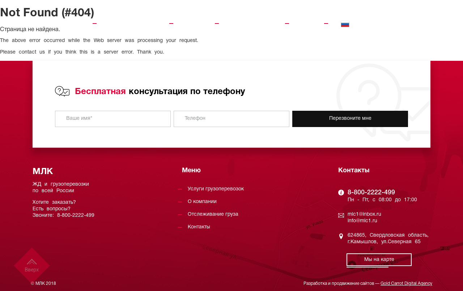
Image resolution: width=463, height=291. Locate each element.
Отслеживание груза (252, 23)
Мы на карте (379, 259)
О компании (194, 23)
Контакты (306, 23)
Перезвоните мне (350, 118)
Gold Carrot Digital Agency (406, 284)
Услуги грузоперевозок (133, 23)
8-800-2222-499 (403, 21)
